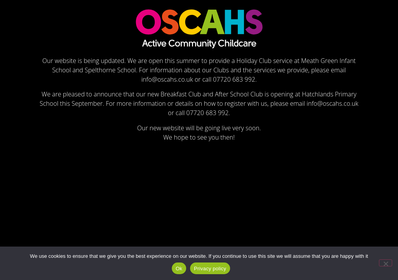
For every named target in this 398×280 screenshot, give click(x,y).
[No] (385, 262)
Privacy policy (210, 268)
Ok (179, 268)
